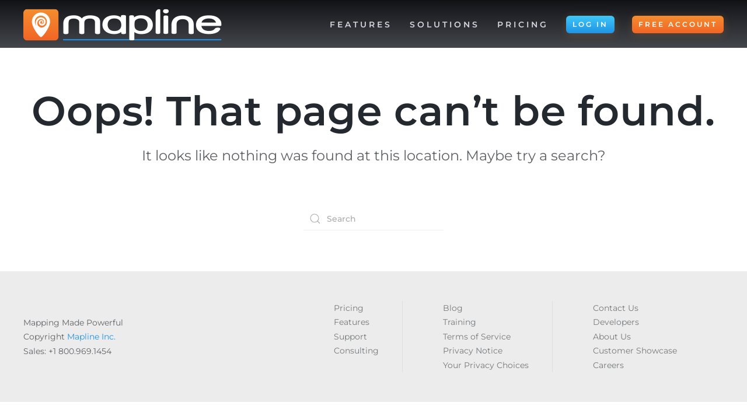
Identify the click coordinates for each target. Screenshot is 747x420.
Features (351, 322)
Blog (453, 308)
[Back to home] (122, 24)
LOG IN (590, 24)
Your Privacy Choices (486, 365)
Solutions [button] (445, 24)
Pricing (523, 24)
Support (350, 336)
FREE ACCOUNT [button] (677, 24)
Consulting (356, 350)
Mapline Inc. (91, 336)
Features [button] (361, 24)
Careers (608, 365)
